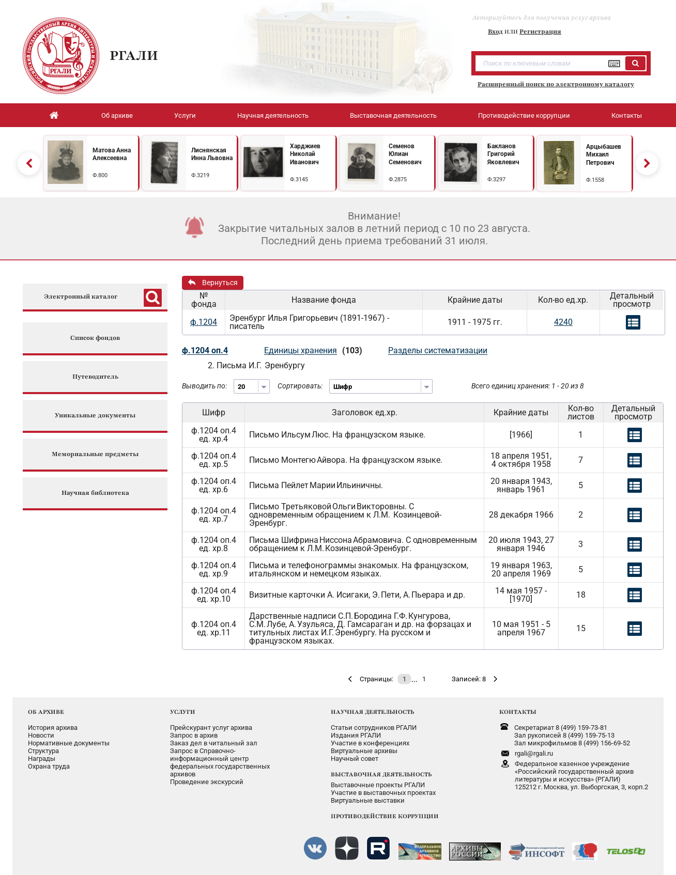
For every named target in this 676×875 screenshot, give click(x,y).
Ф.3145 (299, 179)
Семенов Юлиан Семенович (405, 154)
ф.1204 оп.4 (205, 350)
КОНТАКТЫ (517, 712)
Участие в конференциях (370, 743)
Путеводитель (95, 377)
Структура (43, 751)
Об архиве (117, 115)
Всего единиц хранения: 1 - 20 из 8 (527, 386)
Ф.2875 (398, 179)
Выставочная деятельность (393, 115)
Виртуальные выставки (368, 800)
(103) (352, 350)
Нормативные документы (69, 743)
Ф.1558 (595, 180)
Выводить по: (204, 386)
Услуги (185, 115)
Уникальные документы (95, 415)
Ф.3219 (200, 175)
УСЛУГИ (182, 712)
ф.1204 (203, 322)
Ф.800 (100, 175)
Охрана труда (49, 766)
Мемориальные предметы (95, 454)
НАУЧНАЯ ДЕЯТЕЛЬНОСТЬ (372, 712)
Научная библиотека (95, 493)
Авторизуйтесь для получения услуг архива (541, 17)
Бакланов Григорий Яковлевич (503, 154)
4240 (563, 322)
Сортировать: (300, 386)
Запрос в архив (194, 735)
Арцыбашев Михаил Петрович (603, 154)
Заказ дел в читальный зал (213, 743)
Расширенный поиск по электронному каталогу (556, 84)
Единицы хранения (300, 350)
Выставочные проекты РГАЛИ (378, 785)
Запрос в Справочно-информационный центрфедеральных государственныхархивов (220, 762)
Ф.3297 (496, 179)
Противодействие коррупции (524, 115)
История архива (53, 727)
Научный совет (354, 758)
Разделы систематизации (437, 350)
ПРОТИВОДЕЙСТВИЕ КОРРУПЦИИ (385, 816)
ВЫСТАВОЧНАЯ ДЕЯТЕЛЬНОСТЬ (381, 774)
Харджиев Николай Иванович (305, 154)
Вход (495, 31)
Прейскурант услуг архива (211, 727)
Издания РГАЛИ (356, 735)
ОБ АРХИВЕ (46, 712)
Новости (41, 735)
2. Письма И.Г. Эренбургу (256, 365)
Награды (41, 758)
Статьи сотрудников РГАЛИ (374, 727)
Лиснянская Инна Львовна (212, 154)
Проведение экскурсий (206, 782)
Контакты (626, 115)
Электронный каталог (80, 297)
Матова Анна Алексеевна (112, 154)
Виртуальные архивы (364, 751)
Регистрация (540, 31)
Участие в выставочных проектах (383, 792)
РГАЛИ (134, 55)
